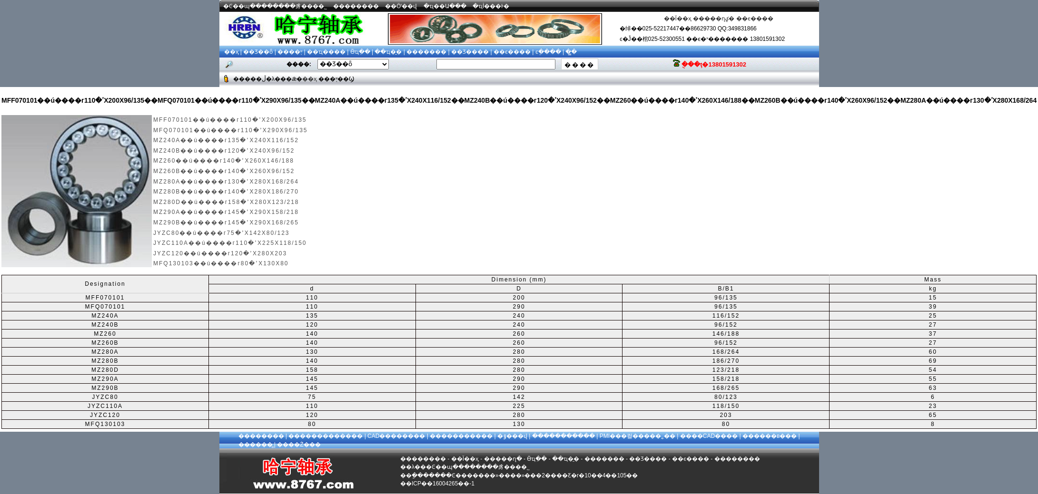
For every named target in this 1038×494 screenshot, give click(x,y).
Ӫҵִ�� (360, 51)
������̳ (255, 444)
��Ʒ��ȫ (258, 51)
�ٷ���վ (512, 436)
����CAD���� (709, 436)
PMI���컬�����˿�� (637, 436)
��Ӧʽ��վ (401, 6)
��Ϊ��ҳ (678, 18)
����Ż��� (298, 444)
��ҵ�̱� (388, 51)
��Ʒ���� (470, 51)
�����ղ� (503, 458)
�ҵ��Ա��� (445, 6)
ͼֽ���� (548, 51)
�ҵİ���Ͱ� (491, 6)
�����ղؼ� (713, 18)
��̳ (571, 51)
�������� (356, 6)
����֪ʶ (289, 51)
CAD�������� (396, 436)
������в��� (769, 436)
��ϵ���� (754, 18)
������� (426, 51)
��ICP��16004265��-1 (437, 483)
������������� (325, 436)
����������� (461, 436)
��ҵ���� (326, 51)
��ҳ (231, 51)
